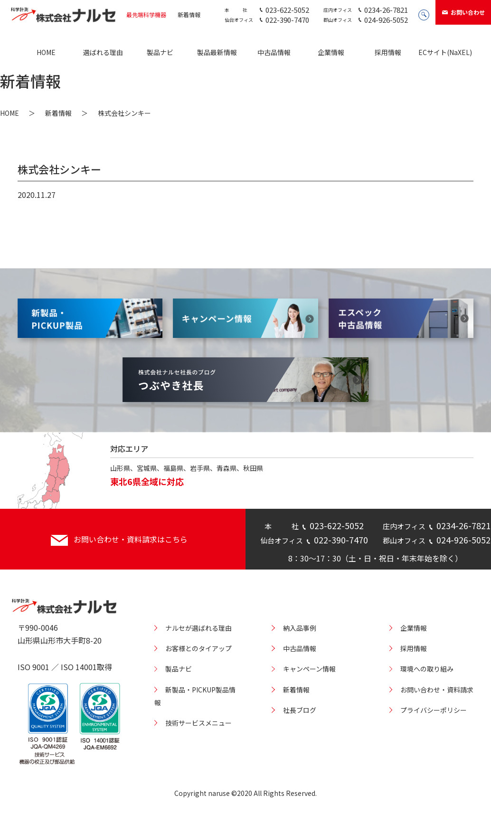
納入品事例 (299, 628)
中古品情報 (274, 52)
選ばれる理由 (103, 52)
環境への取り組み (426, 668)
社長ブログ (299, 710)
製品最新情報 (217, 52)
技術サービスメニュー (198, 723)
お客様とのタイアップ (198, 648)
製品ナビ (160, 52)
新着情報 (189, 14)
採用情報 (388, 52)
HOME (46, 52)
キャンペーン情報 (309, 668)
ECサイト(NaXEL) (445, 52)
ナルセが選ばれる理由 (198, 628)
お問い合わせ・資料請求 (436, 689)
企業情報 (331, 52)
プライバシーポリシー (433, 710)
